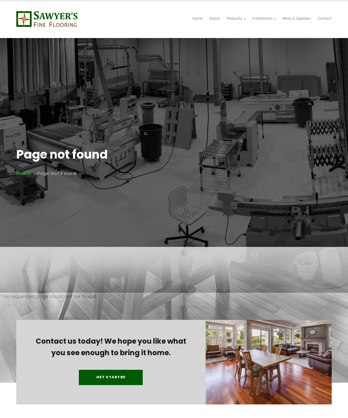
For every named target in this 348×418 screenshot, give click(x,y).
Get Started (111, 380)
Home (22, 174)
